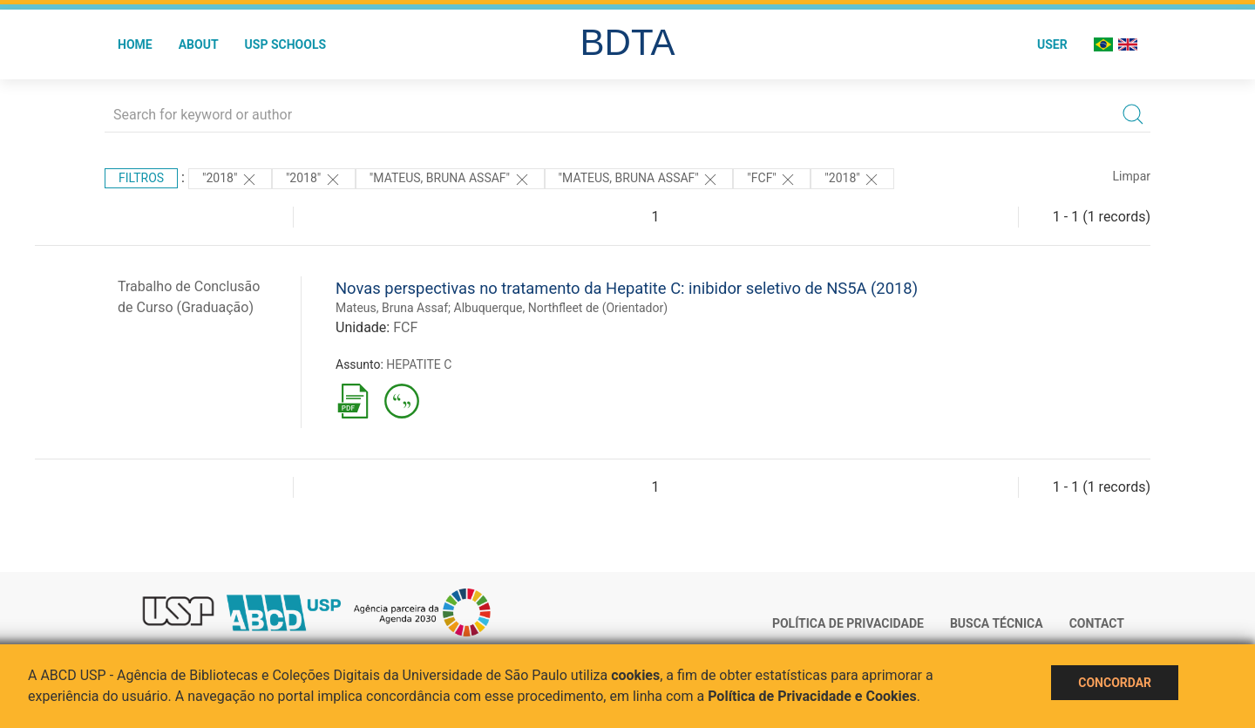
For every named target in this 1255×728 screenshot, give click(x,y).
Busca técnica (996, 623)
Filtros (141, 178)
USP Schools (286, 44)
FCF (405, 327)
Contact (1096, 623)
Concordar (1114, 683)
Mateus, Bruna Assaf (392, 308)
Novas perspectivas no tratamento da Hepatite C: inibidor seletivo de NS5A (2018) (627, 288)
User (1052, 44)
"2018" (230, 179)
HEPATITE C (418, 364)
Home (135, 44)
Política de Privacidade (848, 623)
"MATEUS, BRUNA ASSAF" (450, 179)
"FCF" (772, 179)
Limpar (1131, 176)
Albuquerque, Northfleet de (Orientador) (561, 308)
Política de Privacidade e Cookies (812, 696)
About (199, 44)
